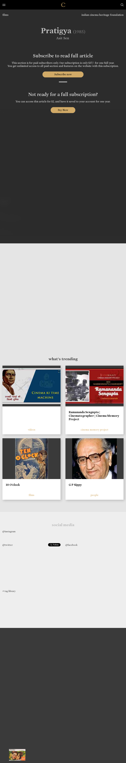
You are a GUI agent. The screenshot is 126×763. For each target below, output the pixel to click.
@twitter (7, 544)
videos (31, 429)
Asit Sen (60, 38)
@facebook (71, 544)
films (5, 15)
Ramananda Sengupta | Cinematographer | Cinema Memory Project (94, 415)
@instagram (8, 531)
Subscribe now (63, 74)
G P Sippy (75, 485)
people (94, 495)
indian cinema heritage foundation (103, 15)
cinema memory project (94, 429)
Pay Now (63, 110)
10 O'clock (13, 485)
